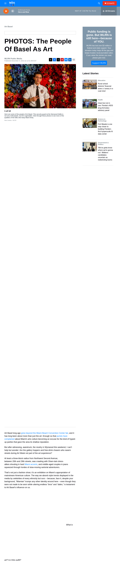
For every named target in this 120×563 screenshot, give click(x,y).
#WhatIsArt (39, 454)
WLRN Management (99, 550)
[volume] (13, 11)
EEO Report (96, 537)
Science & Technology (102, 120)
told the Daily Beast (35, 292)
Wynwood (53, 454)
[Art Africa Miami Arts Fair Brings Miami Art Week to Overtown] (11, 508)
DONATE (110, 3)
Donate (44, 542)
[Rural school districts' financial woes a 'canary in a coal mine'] (90, 84)
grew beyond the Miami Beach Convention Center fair (44, 128)
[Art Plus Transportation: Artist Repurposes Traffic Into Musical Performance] (86, 488)
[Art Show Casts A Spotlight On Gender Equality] (11, 488)
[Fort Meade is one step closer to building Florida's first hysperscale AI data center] (90, 123)
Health (100, 100)
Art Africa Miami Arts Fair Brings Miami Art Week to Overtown (29, 507)
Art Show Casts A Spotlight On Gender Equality (28, 486)
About (44, 532)
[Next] (74, 111)
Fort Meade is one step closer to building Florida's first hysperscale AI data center (105, 129)
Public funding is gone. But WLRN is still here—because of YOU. (99, 36)
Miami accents (31, 159)
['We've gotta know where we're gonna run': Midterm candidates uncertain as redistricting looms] (90, 146)
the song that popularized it (58, 322)
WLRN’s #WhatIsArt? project (37, 446)
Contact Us (46, 537)
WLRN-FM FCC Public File (76, 548)
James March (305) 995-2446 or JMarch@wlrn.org (103, 547)
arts (27, 454)
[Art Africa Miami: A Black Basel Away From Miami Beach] (48, 488)
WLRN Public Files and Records (103, 532)
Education (101, 80)
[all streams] (109, 11)
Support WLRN (99, 63)
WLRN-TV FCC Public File (76, 546)
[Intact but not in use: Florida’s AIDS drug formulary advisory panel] (90, 104)
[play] (6, 11)
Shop (69, 532)
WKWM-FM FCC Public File (76, 549)
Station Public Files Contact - (102, 542)
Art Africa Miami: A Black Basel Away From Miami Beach (66, 486)
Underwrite (46, 547)
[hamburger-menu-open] (5, 3)
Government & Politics (103, 143)
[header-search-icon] (99, 3)
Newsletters (71, 537)
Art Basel (8, 27)
